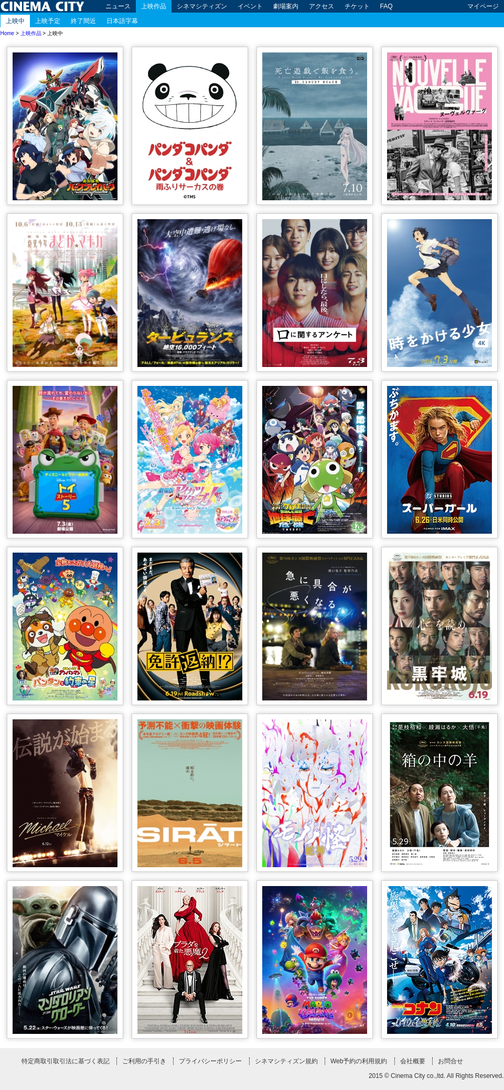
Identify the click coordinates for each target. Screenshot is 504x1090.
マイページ (483, 6)
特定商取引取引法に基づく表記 (66, 1061)
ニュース (118, 6)
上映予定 (47, 21)
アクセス (321, 6)
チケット (357, 6)
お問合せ (450, 1061)
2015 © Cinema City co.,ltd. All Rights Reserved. (436, 1076)
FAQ (386, 6)
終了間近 (83, 21)
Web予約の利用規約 (358, 1061)
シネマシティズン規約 (286, 1061)
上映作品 (153, 6)
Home (8, 33)
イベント (250, 6)
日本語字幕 (122, 21)
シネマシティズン (202, 6)
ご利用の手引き (144, 1061)
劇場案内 (285, 6)
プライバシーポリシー (210, 1061)
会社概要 (412, 1061)
